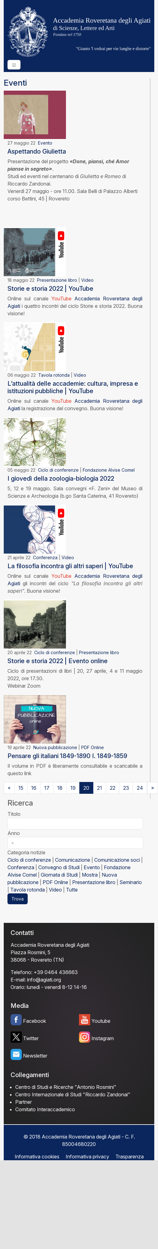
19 (73, 788)
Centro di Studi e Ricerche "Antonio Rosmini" (65, 1087)
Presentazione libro (57, 280)
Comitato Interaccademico (45, 1109)
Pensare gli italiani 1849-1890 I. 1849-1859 (67, 756)
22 (112, 788)
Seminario (130, 882)
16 (33, 788)
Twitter (31, 1038)
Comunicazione (72, 860)
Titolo (14, 814)
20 (86, 788)
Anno (13, 833)
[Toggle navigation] (14, 65)
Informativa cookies (37, 1156)
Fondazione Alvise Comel (109, 470)
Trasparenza (129, 1156)
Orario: (18, 987)
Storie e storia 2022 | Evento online (57, 661)
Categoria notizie (26, 852)
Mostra (90, 875)
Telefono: (21, 972)
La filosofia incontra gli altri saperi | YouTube (70, 566)
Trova (18, 898)
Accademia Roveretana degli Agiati (50, 945)
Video (87, 280)
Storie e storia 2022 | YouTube (50, 288)
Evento (45, 143)
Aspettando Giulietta (36, 151)
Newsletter (35, 1056)
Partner (23, 1102)
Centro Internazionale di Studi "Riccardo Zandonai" (72, 1094)
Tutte (72, 890)
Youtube (100, 1021)
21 (99, 788)
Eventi (15, 83)
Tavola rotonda (54, 375)
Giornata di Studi (59, 875)
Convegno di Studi (59, 867)
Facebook (34, 1021)
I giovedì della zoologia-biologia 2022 (60, 478)
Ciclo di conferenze (58, 470)
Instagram (102, 1038)
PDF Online (92, 747)
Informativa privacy (87, 1156)
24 (140, 788)
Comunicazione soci (117, 860)
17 (46, 788)
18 (60, 788)
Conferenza (45, 557)
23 (126, 788)
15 (20, 788)
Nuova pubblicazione (55, 747)
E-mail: (18, 980)
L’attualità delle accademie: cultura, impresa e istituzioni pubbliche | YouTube (72, 387)
